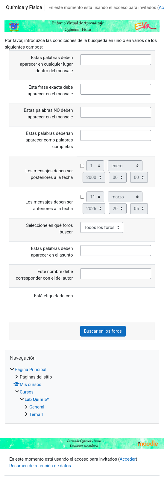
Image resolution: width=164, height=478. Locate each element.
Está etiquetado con (53, 295)
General (36, 407)
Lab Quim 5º (37, 399)
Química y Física (24, 7)
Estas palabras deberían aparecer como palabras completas (49, 140)
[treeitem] (82, 392)
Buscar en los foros (103, 331)
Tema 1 (36, 414)
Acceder (128, 459)
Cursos (27, 392)
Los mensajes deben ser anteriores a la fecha (49, 205)
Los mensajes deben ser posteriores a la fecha (49, 174)
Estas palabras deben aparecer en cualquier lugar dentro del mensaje (46, 64)
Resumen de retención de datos (40, 465)
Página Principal (30, 369)
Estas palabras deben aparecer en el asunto (52, 252)
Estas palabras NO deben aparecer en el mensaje (48, 114)
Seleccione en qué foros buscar (49, 229)
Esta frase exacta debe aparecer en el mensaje (50, 90)
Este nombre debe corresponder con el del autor (44, 275)
